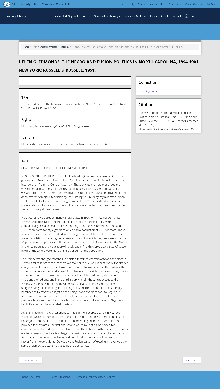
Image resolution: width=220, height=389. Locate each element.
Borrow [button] (85, 16)
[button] (186, 16)
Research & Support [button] (65, 16)
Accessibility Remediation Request (96, 377)
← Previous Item (30, 360)
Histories (64, 46)
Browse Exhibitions (59, 377)
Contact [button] (176, 16)
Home (26, 46)
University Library (31, 377)
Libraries (152, 4)
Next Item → (192, 360)
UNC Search (212, 4)
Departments (175, 4)
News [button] (153, 16)
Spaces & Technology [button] (107, 16)
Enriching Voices (48, 46)
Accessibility (128, 4)
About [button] (164, 16)
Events (141, 4)
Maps (163, 4)
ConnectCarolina (194, 4)
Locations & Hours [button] (135, 16)
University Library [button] (14, 16)
